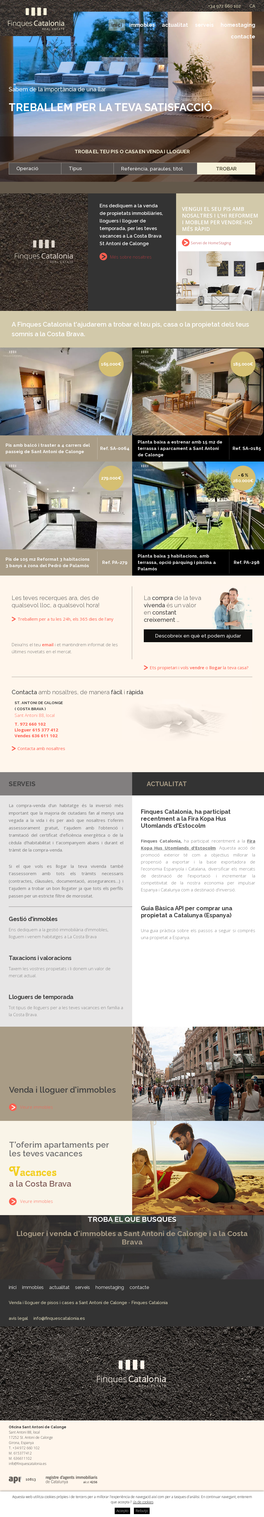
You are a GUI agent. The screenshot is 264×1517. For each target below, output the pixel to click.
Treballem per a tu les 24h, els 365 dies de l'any (65, 619)
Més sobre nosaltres (131, 257)
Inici (116, 25)
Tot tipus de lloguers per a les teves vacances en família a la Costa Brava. (66, 1005)
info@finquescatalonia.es (59, 1318)
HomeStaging (238, 25)
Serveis (204, 25)
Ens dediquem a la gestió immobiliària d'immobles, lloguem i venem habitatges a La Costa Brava (66, 927)
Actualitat (175, 25)
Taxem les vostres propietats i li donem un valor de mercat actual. (66, 966)
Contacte (243, 36)
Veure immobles (36, 1107)
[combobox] (35, 169)
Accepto (122, 1510)
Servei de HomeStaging (211, 242)
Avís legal (18, 1318)
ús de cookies (143, 1502)
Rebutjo (142, 1510)
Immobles (142, 25)
